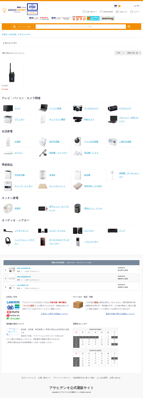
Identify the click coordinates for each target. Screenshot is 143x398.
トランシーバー (24, 34)
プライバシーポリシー (62, 378)
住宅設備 (12, 34)
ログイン (135, 11)
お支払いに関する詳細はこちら (53, 314)
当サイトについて (29, 378)
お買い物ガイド (89, 11)
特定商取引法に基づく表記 (84, 378)
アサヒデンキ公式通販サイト (71, 388)
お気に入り (121, 11)
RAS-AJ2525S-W (23, 268)
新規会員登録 (106, 11)
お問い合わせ (115, 378)
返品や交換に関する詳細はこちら (119, 314)
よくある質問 (102, 378)
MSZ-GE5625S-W (24, 277)
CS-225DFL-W (22, 285)
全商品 (4, 34)
